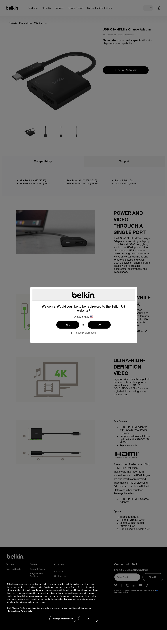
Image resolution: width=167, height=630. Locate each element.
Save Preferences (86, 332)
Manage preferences (63, 618)
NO (99, 324)
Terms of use (14, 611)
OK (88, 618)
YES (68, 324)
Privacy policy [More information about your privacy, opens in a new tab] (27, 611)
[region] (52, 601)
